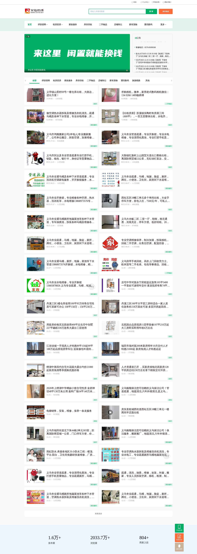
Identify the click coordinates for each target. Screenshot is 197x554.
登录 (134, 2)
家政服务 (73, 24)
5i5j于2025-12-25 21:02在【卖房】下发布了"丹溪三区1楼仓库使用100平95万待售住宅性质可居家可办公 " (153, 68)
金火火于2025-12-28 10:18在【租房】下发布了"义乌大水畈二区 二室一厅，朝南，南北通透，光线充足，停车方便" (153, 56)
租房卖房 (57, 24)
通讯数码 (148, 24)
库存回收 (88, 24)
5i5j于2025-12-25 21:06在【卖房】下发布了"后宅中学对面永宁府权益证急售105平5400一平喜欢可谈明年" (151, 62)
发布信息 (165, 11)
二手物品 (103, 24)
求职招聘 (42, 24)
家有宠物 (133, 24)
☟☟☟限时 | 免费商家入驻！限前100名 (151, 42)
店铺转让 (118, 24)
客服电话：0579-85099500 (146, 48)
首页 (30, 24)
